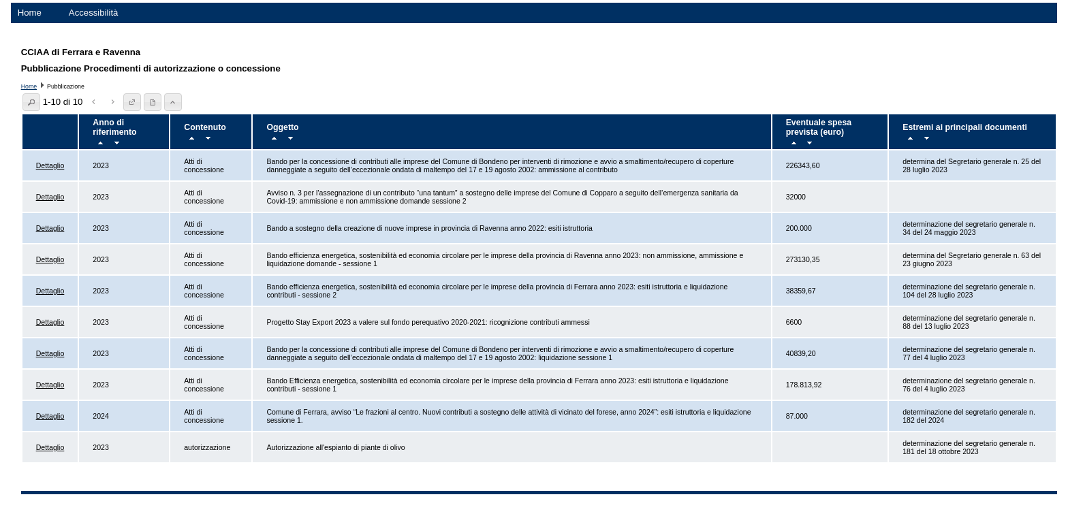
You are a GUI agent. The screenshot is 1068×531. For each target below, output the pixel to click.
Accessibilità (94, 12)
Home (30, 12)
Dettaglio (50, 165)
